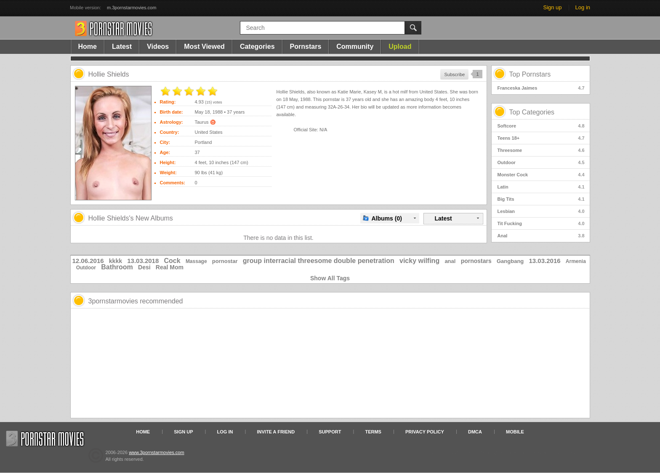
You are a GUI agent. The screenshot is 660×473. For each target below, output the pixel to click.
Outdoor (541, 162)
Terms (373, 431)
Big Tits (541, 199)
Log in (582, 7)
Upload (400, 46)
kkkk (115, 261)
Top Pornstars (530, 74)
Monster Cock (541, 175)
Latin (541, 187)
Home (87, 46)
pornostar (225, 261)
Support (330, 431)
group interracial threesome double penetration (318, 260)
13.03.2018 (143, 260)
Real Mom (170, 267)
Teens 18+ (541, 138)
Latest (122, 46)
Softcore (541, 126)
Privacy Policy (424, 431)
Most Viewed (204, 46)
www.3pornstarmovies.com (156, 452)
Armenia (576, 261)
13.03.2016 (545, 260)
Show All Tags (330, 278)
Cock (172, 260)
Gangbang (510, 261)
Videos (158, 46)
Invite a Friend (276, 431)
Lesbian (541, 211)
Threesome (541, 150)
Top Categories (532, 112)
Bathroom (117, 267)
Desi (144, 267)
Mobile (515, 431)
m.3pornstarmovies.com (131, 7)
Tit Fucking (541, 223)
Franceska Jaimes (541, 88)
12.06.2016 (88, 260)
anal (449, 261)
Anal (541, 236)
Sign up (552, 7)
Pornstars (306, 46)
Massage (196, 261)
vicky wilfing (419, 260)
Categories (257, 46)
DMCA (475, 431)
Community (354, 46)
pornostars (476, 261)
